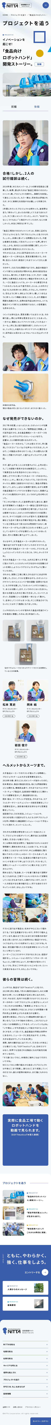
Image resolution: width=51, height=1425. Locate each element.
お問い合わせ (18, 1407)
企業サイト (6, 1407)
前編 (14, 106)
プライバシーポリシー (33, 1407)
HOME (5, 15)
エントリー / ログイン (41, 1421)
